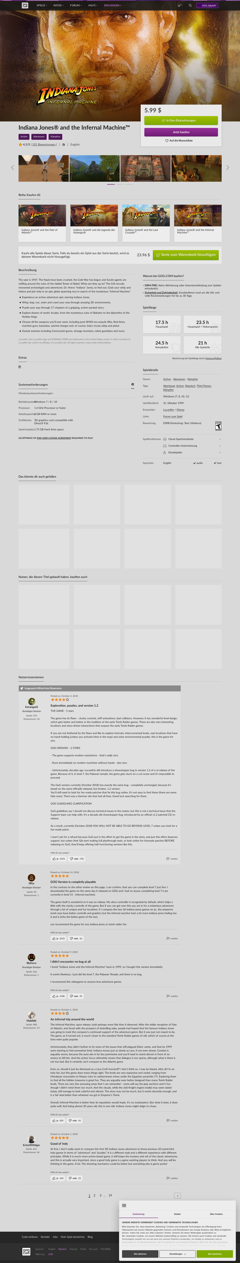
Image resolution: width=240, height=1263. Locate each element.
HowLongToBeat (213, 358)
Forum (76, 5)
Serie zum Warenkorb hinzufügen (186, 255)
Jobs (55, 1237)
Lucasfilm (168, 410)
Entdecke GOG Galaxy (201, 1251)
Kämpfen (193, 379)
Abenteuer (179, 379)
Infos (58, 5)
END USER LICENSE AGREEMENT (54, 438)
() (58, 859)
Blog (90, 1237)
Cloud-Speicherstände (192, 439)
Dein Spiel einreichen (73, 1237)
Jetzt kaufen (181, 132)
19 (110, 1195)
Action (167, 379)
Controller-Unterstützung (192, 446)
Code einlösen (30, 1237)
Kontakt (45, 1237)
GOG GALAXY (209, 5)
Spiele (42, 5)
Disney (180, 410)
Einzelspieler (192, 453)
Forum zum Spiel (172, 416)
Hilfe (92, 5)
